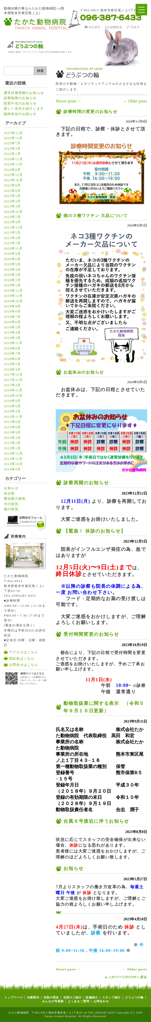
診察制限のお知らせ (20, 98)
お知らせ (11, 488)
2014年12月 (13, 453)
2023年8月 (12, 191)
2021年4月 (12, 238)
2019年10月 (13, 301)
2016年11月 (13, 390)
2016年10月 (13, 396)
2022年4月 (12, 222)
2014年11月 (13, 459)
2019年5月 (12, 327)
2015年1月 (12, 448)
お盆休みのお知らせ (83, 372)
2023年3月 (12, 206)
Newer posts (68, 101)
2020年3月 (12, 275)
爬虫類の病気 (15, 498)
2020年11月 (13, 248)
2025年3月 (12, 148)
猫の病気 (11, 509)
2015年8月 (12, 427)
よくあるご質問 (78, 1001)
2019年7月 (12, 317)
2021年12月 (13, 227)
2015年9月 (12, 422)
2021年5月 (12, 232)
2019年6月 (12, 322)
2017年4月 (12, 385)
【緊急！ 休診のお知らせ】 (94, 531)
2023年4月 (12, 201)
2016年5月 (12, 406)
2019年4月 (12, 332)
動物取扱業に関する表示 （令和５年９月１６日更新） (103, 707)
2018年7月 (12, 353)
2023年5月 (12, 196)
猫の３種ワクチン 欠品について (95, 215)
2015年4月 (12, 432)
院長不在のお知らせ (20, 103)
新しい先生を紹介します (24, 108)
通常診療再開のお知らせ (24, 93)
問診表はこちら (21, 658)
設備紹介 (92, 997)
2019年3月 (12, 338)
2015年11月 (13, 417)
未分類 (9, 493)
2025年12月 (13, 133)
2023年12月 (13, 175)
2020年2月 (12, 280)
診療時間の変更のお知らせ (90, 111)
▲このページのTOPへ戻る (126, 977)
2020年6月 (12, 259)
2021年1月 (12, 243)
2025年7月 (12, 143)
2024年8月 (12, 170)
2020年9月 (12, 254)
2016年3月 (12, 411)
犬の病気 (11, 504)
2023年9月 (12, 185)
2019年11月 (13, 296)
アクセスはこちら (23, 652)
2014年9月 (12, 469)
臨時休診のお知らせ (20, 114)
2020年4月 (12, 269)
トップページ (13, 997)
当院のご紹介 (72, 997)
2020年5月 (12, 264)
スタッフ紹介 (111, 997)
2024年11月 (13, 164)
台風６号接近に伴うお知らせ (96, 821)
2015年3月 (12, 438)
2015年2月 (12, 443)
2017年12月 (13, 374)
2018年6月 (12, 359)
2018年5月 (12, 364)
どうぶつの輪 (134, 997)
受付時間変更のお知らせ (91, 634)
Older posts (135, 101)
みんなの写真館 (53, 1001)
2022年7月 (12, 217)
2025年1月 (12, 154)
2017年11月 (13, 380)
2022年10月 (13, 212)
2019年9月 (12, 306)
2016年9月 (12, 401)
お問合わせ (101, 1001)
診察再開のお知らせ (86, 482)
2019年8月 (12, 311)
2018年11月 (13, 343)
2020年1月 (12, 285)
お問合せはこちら (23, 665)
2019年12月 (13, 290)
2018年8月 (12, 348)
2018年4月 (12, 369)
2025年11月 (13, 138)
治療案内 (33, 997)
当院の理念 (51, 997)
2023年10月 (13, 180)
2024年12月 (13, 159)
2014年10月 (13, 464)
